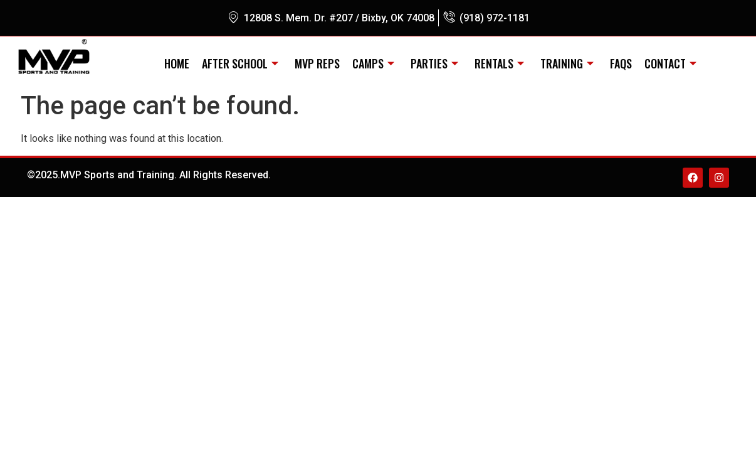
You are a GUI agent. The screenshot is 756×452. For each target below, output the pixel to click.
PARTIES (434, 63)
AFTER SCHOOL (240, 63)
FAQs (621, 63)
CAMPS (373, 63)
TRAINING (567, 63)
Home (176, 63)
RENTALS (499, 63)
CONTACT (670, 63)
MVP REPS (317, 63)
